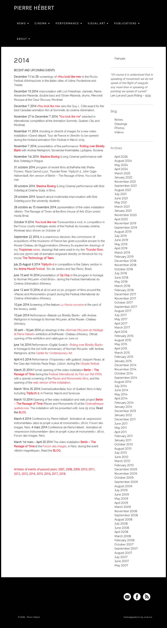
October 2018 (123, 269)
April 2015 (120, 348)
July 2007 (121, 557)
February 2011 (123, 436)
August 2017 (122, 311)
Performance (68, 23)
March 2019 (122, 252)
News (23, 23)
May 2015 (120, 344)
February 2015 (123, 357)
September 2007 (126, 548)
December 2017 (125, 294)
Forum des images (54, 446)
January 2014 (123, 407)
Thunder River (94, 249)
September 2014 (125, 377)
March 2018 (122, 286)
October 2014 (123, 373)
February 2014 (124, 402)
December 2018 (125, 261)
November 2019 (125, 223)
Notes (118, 119)
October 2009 (124, 477)
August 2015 (122, 340)
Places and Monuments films (71, 378)
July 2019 (120, 236)
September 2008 (126, 515)
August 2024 (123, 161)
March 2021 (122, 206)
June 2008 (121, 528)
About (23, 38)
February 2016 (123, 336)
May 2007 (121, 565)
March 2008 (122, 536)
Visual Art (98, 23)
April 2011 (120, 432)
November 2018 (125, 265)
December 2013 (125, 411)
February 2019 (124, 256)
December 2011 (125, 419)
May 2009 (121, 498)
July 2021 (120, 194)
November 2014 (125, 369)
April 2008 (121, 532)
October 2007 (124, 544)
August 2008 (123, 519)
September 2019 (125, 227)
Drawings (120, 124)
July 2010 (120, 452)
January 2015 (123, 361)
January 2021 (123, 210)
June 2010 (121, 457)
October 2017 (123, 302)
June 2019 (121, 240)
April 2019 (120, 248)
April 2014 (120, 398)
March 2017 (122, 327)
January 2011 (122, 440)
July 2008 (121, 523)
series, (30, 249)
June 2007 (121, 561)
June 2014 (121, 390)
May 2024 (121, 165)
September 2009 (126, 482)
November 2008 (125, 511)
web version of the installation (51, 382)
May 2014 (120, 394)
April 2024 (121, 169)
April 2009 (121, 503)
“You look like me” (70, 116)
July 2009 (121, 490)
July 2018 (120, 273)
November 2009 (125, 473)
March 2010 (122, 461)
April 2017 (120, 323)
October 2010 (123, 444)
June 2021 (121, 198)
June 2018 (121, 277)
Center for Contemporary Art (54, 353)
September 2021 (125, 186)
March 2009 (122, 507)
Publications (127, 23)
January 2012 (123, 415)
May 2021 (120, 202)
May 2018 (121, 281)
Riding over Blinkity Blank (85, 344)
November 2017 (125, 298)
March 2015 (122, 352)
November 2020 (125, 215)
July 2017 (120, 315)
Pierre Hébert (34, 7)
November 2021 (125, 181)
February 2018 (124, 290)
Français (119, 58)
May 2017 (120, 319)
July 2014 (120, 386)
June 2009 (121, 494)
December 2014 (125, 365)
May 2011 (120, 427)
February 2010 (124, 465)
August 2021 (122, 190)
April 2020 (121, 219)
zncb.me (148, 617)
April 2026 (121, 156)
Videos (119, 132)
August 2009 (123, 486)
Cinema (42, 23)
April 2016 (120, 332)
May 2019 (120, 244)
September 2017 (125, 307)
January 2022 (123, 177)
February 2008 (124, 540)
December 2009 (125, 469)
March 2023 (122, 173)
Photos (119, 128)
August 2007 (123, 553)
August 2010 (123, 448)
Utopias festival (89, 363)
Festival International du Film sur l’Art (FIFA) (75, 374)
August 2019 (122, 231)
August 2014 (122, 382)
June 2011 (121, 423)
